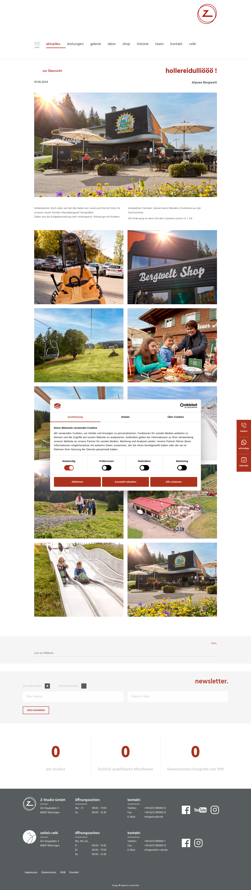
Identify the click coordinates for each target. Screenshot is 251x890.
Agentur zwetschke (130, 885)
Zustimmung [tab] (75, 416)
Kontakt (74, 872)
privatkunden (33, 686)
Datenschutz (48, 872)
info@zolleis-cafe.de (156, 850)
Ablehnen (77, 481)
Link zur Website (43, 653)
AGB (62, 872)
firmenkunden (69, 686)
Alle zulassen (174, 481)
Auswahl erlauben (125, 481)
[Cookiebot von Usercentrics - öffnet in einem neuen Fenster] (182, 405)
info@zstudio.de (153, 817)
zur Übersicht (52, 71)
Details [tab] (125, 416)
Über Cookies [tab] (176, 416)
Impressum (31, 872)
